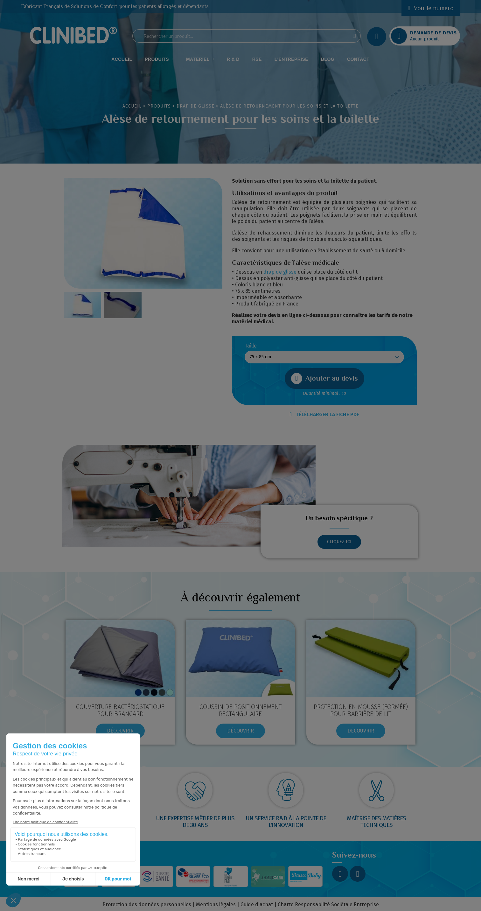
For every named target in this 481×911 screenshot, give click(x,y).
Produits (159, 59)
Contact (358, 59)
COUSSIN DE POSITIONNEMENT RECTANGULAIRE (240, 710)
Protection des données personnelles (146, 904)
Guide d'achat (256, 904)
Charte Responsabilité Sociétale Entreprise (328, 904)
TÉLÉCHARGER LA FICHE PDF (324, 414)
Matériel (200, 59)
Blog (327, 59)
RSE (257, 59)
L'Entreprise (291, 59)
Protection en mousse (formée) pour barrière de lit (361, 710)
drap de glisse (279, 272)
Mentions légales (216, 904)
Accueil (121, 59)
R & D (233, 59)
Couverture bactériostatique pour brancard (120, 710)
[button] (324, 378)
